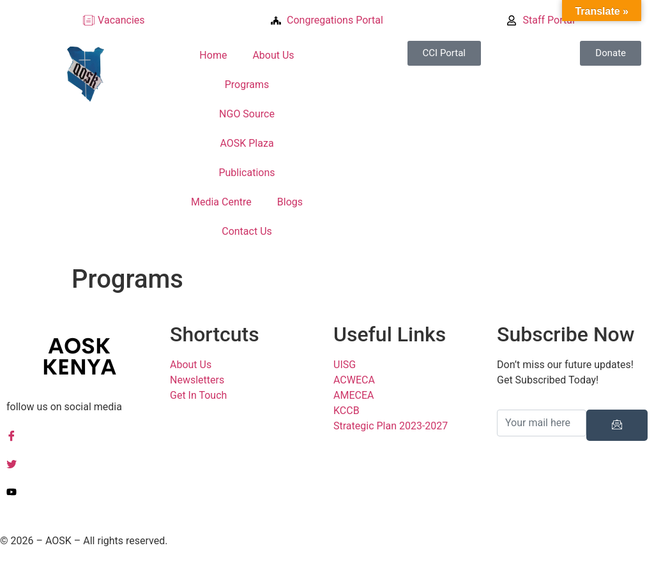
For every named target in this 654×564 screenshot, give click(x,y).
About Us (273, 55)
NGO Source (247, 114)
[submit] (617, 425)
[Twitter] (81, 463)
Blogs (290, 202)
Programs (247, 84)
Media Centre (221, 202)
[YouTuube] (81, 491)
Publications (246, 173)
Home (213, 55)
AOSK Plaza (246, 143)
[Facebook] (81, 435)
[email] (541, 423)
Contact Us (247, 231)
